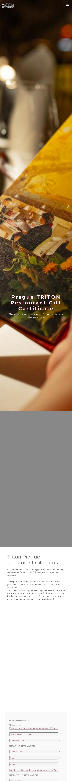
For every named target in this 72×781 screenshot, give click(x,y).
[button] (3, 185)
